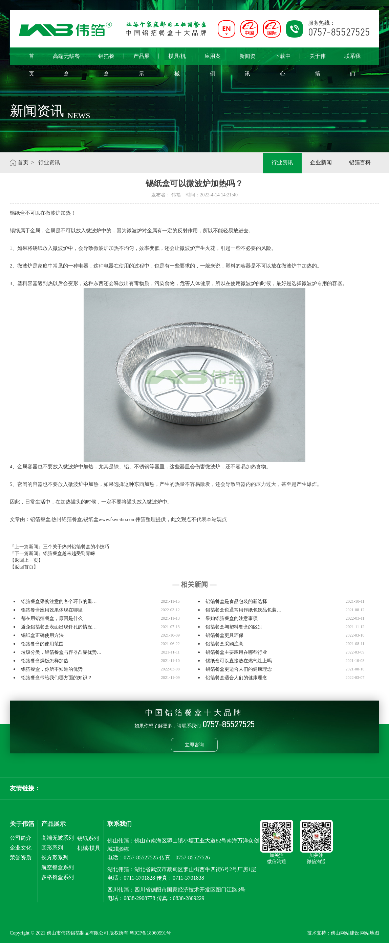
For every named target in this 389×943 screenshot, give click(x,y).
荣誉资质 (20, 857)
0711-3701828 (139, 878)
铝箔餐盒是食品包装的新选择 (236, 601)
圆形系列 (52, 848)
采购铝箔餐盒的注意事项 (232, 618)
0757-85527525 (141, 857)
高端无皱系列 (57, 838)
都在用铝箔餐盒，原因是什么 (52, 618)
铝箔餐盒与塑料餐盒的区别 (234, 626)
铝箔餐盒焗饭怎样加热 (44, 660)
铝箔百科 (359, 162)
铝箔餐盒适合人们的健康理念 (236, 677)
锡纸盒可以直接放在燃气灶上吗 (239, 660)
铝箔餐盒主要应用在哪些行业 (236, 652)
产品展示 (141, 59)
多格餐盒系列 (57, 877)
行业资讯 (281, 162)
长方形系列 (54, 857)
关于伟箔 (317, 59)
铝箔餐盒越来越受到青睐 (69, 553)
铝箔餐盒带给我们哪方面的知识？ (56, 677)
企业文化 (20, 848)
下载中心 (283, 59)
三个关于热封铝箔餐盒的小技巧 (76, 546)
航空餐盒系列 (57, 867)
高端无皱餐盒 (66, 59)
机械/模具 (88, 848)
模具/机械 (177, 59)
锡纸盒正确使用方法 (42, 635)
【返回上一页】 (26, 560)
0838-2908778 (139, 898)
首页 (31, 59)
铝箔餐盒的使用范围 (42, 643)
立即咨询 (194, 744)
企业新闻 (320, 162)
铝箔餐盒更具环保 (224, 635)
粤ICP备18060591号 (150, 933)
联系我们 (352, 59)
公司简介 (20, 838)
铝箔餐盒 (106, 59)
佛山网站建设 (345, 933)
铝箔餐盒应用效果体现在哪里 (52, 610)
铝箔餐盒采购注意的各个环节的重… (59, 601)
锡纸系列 (88, 838)
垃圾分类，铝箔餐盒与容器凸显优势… (61, 652)
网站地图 (369, 933)
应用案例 (212, 59)
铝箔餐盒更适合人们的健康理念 (239, 669)
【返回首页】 (24, 567)
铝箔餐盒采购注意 (224, 643)
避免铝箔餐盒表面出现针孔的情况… (59, 626)
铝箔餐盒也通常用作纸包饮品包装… (243, 610)
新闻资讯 (248, 59)
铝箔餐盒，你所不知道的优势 (52, 669)
